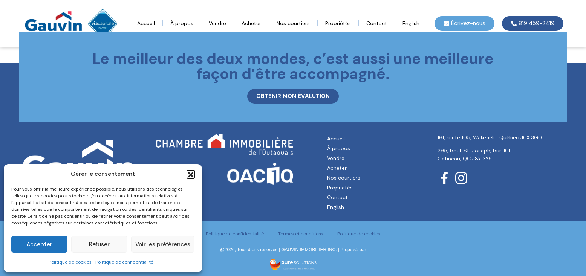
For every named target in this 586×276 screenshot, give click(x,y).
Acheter (251, 23)
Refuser (99, 244)
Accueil (146, 23)
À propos (181, 23)
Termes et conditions (300, 234)
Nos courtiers (293, 23)
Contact (376, 23)
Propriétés (338, 23)
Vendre (217, 23)
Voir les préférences (162, 244)
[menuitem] (411, 23)
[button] (190, 174)
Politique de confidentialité (124, 262)
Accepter (39, 244)
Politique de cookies (70, 262)
